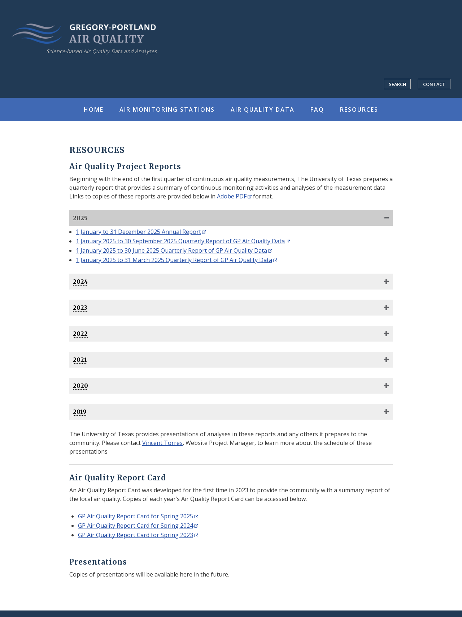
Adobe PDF (232, 196)
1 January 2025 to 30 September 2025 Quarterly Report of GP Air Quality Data (180, 241)
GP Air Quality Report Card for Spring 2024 (135, 526)
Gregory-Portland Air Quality (84, 33)
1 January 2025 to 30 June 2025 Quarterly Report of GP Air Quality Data (171, 250)
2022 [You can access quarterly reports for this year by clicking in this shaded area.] (80, 333)
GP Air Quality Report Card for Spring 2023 (135, 535)
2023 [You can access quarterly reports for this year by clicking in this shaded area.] (80, 307)
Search (397, 84)
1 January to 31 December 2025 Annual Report (138, 232)
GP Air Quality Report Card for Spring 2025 (135, 516)
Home (94, 109)
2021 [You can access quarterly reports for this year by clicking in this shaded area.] (80, 359)
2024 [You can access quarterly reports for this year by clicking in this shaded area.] (80, 281)
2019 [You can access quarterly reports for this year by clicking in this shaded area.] (79, 411)
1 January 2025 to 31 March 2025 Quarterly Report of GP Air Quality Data (174, 260)
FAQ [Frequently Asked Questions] (317, 109)
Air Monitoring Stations (167, 109)
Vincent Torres (162, 443)
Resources (359, 109)
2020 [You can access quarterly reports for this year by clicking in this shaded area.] (80, 385)
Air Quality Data (263, 109)
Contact (434, 84)
